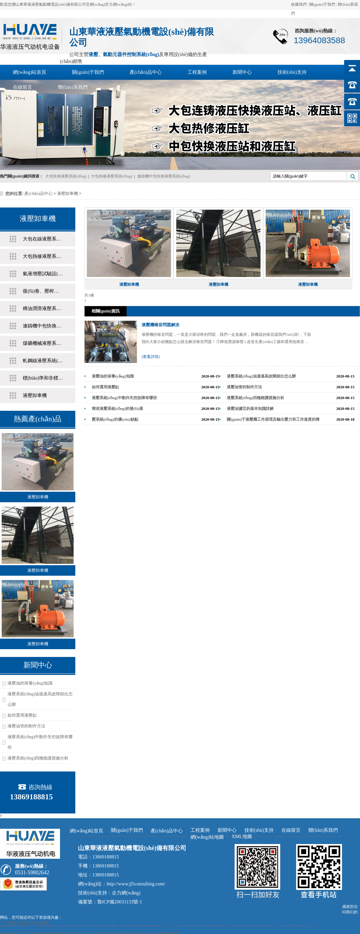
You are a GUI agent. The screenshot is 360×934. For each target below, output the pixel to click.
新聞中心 (242, 72)
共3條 (89, 295)
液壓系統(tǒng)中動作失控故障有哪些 (40, 742)
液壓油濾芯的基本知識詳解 (250, 408)
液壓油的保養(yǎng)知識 (30, 683)
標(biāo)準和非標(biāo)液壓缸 (43, 377)
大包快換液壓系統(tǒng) (65, 176)
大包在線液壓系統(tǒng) (43, 238)
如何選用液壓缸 (22, 715)
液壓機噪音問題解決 (160, 325)
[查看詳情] (151, 356)
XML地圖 (242, 836)
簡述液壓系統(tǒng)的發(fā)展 (117, 408)
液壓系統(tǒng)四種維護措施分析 (38, 758)
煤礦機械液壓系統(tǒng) (43, 343)
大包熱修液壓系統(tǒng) (111, 176)
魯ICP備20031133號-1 (119, 901)
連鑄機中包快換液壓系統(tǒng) (163, 176)
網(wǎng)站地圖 (207, 837)
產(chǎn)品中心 (146, 72)
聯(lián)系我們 (73, 87)
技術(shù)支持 (292, 72)
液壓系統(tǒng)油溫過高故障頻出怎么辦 (40, 699)
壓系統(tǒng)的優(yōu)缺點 (115, 419)
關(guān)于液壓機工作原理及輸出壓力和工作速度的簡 (273, 419)
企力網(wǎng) (126, 892)
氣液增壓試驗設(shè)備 (43, 273)
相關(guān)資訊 (106, 311)
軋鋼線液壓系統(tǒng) (43, 360)
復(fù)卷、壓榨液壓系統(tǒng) (43, 291)
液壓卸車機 (67, 193)
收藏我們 (299, 4)
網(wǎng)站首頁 (29, 72)
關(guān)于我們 (322, 4)
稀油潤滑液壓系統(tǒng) (43, 308)
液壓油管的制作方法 (26, 726)
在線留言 (22, 87)
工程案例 (197, 72)
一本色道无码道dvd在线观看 (24, 923)
